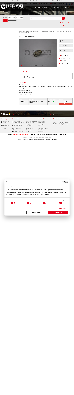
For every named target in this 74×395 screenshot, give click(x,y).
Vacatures (67, 7)
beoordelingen (53, 139)
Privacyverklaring (41, 134)
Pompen (27, 127)
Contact (4, 128)
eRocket (49, 137)
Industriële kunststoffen (18, 131)
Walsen (40, 125)
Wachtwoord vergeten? (12, 20)
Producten (55, 7)
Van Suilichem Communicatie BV (33, 137)
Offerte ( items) (67, 25)
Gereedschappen (29, 128)
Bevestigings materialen (18, 122)
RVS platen (41, 129)
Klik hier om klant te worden (25, 95)
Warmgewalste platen (43, 128)
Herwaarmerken (42, 127)
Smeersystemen (16, 129)
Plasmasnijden (41, 122)
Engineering (41, 131)
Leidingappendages (30, 124)
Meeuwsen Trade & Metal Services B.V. (21, 134)
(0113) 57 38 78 (61, 123)
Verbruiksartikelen (17, 128)
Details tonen (62, 208)
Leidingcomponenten (17, 125)
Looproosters (29, 125)
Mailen (63, 45)
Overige (27, 131)
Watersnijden (41, 124)
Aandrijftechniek (16, 121)
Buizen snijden (41, 121)
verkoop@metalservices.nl (64, 125)
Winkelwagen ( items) (65, 22)
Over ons (33, 134)
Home (30, 31)
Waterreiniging (29, 129)
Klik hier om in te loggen (24, 90)
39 (49, 139)
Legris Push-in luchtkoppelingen (47, 31)
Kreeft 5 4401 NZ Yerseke (64, 122)
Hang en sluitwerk (30, 122)
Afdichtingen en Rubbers (31, 121)
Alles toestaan (58, 212)
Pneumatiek (36, 31)
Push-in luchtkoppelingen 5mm (63, 31)
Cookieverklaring (62, 134)
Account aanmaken (41, 7)
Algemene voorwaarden (51, 134)
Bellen (63, 41)
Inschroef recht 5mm (24, 32)
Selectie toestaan (36, 212)
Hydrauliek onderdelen (18, 124)
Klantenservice (5, 125)
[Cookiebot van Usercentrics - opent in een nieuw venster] (62, 182)
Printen (63, 50)
